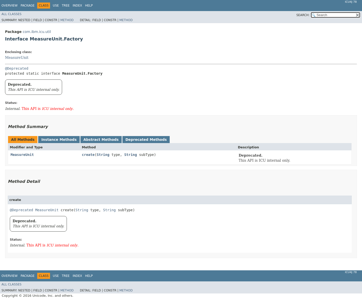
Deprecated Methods (146, 140)
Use (56, 5)
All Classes (11, 14)
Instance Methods (58, 140)
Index (77, 5)
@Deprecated (16, 68)
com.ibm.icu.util (37, 32)
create (88, 155)
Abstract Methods (101, 140)
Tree (66, 5)
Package (27, 5)
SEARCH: (303, 15)
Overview (10, 5)
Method (67, 20)
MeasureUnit (16, 58)
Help (89, 5)
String (103, 155)
